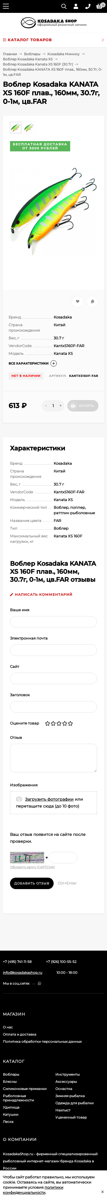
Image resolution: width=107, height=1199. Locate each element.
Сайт (14, 666)
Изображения (24, 785)
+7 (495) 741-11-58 (17, 961)
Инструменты (67, 1074)
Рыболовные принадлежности (18, 1098)
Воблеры (32, 54)
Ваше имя (19, 610)
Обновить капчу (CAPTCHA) (32, 867)
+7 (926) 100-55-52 (61, 961)
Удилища (11, 1107)
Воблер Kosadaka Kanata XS (28, 59)
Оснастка (63, 1089)
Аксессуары (66, 1081)
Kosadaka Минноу (63, 54)
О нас (8, 1027)
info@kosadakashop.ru (22, 972)
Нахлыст (62, 1110)
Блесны (10, 1081)
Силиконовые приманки (25, 1089)
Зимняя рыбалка (70, 1096)
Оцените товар (24, 723)
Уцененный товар (71, 1117)
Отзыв (16, 737)
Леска (8, 1121)
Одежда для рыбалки (74, 1103)
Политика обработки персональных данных (42, 1041)
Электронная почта (29, 638)
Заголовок (20, 695)
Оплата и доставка (19, 1034)
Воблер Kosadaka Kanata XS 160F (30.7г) (38, 64)
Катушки (10, 1114)
